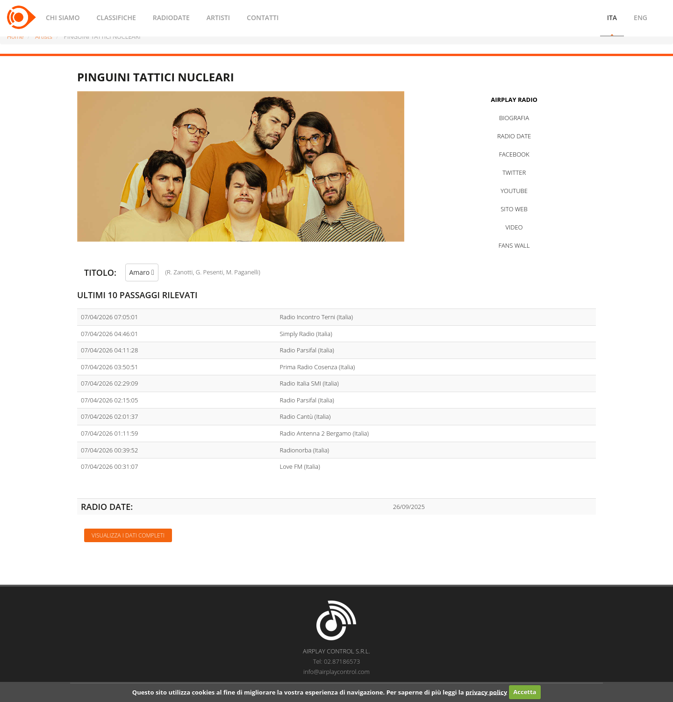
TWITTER (514, 172)
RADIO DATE (514, 136)
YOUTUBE (514, 190)
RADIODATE (171, 17)
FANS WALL (514, 245)
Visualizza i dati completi (128, 535)
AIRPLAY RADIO (514, 99)
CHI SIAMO (62, 17)
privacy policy (486, 692)
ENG (640, 17)
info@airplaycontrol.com (336, 671)
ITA (612, 17)
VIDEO (514, 227)
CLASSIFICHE (116, 17)
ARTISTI (218, 17)
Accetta (524, 692)
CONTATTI (263, 17)
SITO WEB (514, 209)
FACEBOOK (514, 154)
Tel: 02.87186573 (336, 661)
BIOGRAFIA (514, 118)
